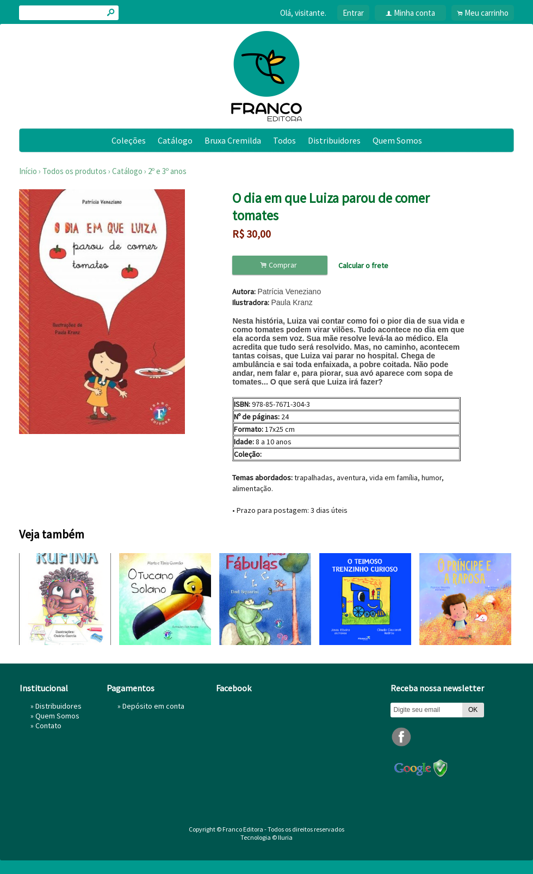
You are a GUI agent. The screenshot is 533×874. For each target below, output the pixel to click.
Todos (284, 140)
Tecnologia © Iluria (266, 837)
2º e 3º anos (167, 171)
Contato (48, 725)
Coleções (128, 140)
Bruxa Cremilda (232, 140)
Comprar (280, 265)
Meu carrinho (486, 13)
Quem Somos (397, 140)
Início (28, 171)
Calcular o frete (363, 265)
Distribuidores (334, 140)
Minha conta (414, 13)
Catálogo (175, 140)
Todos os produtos (74, 171)
